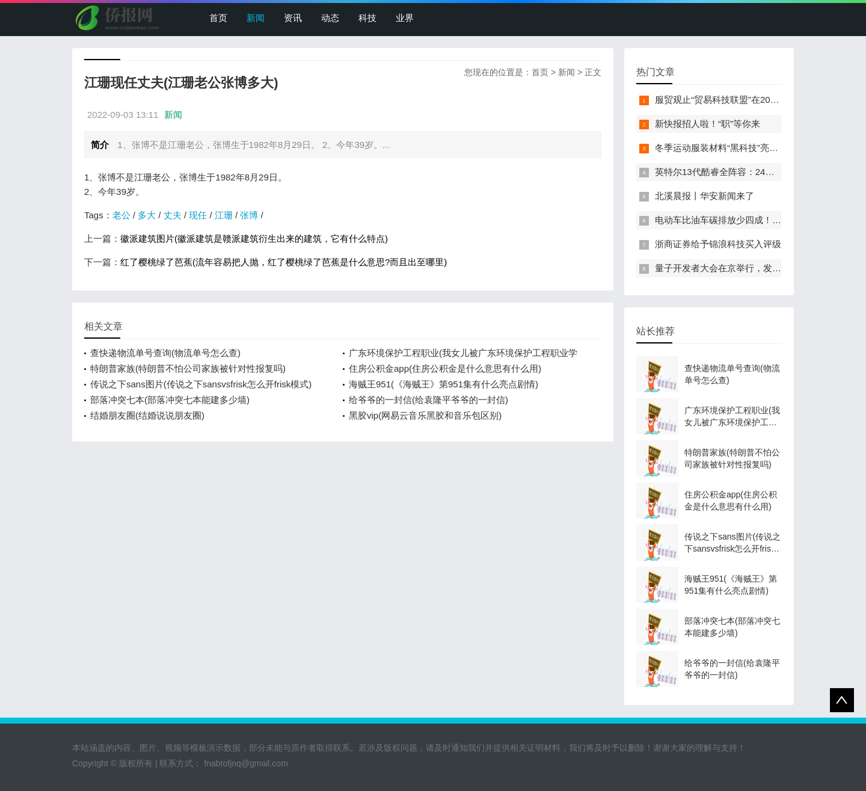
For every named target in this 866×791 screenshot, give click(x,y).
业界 (405, 18)
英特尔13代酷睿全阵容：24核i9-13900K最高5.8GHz (759, 172)
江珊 (224, 215)
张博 (249, 215)
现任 (198, 215)
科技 (367, 18)
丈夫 (173, 215)
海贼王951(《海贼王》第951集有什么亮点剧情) (443, 384)
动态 (330, 18)
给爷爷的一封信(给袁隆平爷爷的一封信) (428, 400)
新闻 (256, 18)
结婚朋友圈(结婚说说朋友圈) (147, 415)
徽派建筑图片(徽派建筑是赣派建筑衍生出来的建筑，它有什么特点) (254, 238)
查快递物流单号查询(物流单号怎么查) (165, 353)
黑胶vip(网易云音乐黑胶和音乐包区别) (425, 415)
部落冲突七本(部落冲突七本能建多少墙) (170, 400)
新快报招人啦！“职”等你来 (707, 123)
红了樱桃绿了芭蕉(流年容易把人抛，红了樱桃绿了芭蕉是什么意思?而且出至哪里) (283, 262)
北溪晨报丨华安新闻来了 (704, 196)
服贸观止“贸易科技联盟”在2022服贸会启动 (740, 99)
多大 (147, 215)
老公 (121, 215)
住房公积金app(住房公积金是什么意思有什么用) (445, 368)
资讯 (293, 18)
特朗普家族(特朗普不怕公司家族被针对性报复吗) (188, 368)
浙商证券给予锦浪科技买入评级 (718, 244)
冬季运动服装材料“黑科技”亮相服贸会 (730, 148)
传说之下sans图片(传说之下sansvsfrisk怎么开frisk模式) (201, 384)
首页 (218, 18)
